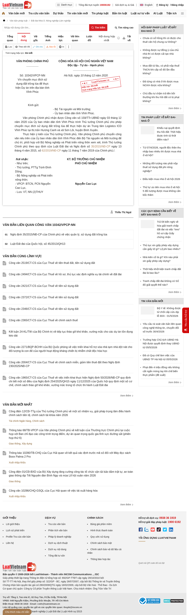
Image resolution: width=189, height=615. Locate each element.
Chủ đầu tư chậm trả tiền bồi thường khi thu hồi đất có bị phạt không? (161, 97)
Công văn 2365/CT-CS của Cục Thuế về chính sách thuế (43, 320)
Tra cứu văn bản (39, 13)
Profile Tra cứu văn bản (18, 536)
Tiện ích (171, 13)
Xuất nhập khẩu (17, 462)
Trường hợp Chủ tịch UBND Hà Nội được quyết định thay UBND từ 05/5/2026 (161, 343)
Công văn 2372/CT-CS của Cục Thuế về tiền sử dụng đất (43, 297)
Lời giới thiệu (13, 524)
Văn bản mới (16, 13)
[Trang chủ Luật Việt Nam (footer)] (19, 570)
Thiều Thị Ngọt (120, 212)
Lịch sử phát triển (15, 530)
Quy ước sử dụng (99, 536)
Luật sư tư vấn (140, 13)
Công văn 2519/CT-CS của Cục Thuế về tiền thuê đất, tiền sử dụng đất (52, 262)
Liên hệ (10, 543)
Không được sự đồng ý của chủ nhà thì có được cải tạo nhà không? (161, 54)
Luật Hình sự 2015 (72, 611)
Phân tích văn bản (57, 530)
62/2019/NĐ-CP (51, 150)
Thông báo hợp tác (100, 559)
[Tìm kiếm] (98, 27)
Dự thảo (58, 13)
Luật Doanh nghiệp (35, 611)
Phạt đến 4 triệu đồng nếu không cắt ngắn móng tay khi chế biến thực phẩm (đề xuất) (161, 371)
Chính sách (38, 421)
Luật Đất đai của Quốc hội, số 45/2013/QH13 (37, 243)
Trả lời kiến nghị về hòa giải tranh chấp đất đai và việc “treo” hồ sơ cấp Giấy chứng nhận (168, 229)
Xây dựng (27, 443)
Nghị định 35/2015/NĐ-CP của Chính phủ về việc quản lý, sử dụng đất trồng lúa (58, 234)
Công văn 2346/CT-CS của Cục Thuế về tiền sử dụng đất (43, 308)
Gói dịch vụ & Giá (124, 5)
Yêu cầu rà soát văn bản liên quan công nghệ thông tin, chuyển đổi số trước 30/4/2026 (162, 327)
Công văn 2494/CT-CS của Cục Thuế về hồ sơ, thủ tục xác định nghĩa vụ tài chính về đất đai (65, 274)
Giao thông (15, 443)
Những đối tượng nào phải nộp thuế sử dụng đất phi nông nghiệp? (160, 167)
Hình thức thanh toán (101, 530)
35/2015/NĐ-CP (100, 146)
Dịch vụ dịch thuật (58, 543)
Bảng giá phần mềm (101, 524)
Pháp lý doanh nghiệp (59, 536)
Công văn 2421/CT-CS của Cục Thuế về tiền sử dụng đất (43, 285)
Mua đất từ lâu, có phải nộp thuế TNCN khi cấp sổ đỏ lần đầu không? (161, 69)
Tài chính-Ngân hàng (20, 421)
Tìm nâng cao (124, 27)
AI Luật (158, 13)
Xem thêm (126, 395)
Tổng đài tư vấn (56, 555)
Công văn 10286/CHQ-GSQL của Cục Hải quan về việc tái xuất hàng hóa (53, 490)
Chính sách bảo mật (101, 543)
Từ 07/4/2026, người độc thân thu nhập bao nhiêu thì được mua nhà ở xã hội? (162, 151)
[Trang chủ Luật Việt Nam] (17, 5)
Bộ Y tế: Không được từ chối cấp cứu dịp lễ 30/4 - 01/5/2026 (169, 312)
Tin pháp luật (100, 13)
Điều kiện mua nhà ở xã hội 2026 (161, 179)
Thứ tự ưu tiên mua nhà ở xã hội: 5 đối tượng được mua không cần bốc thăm (162, 191)
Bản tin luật (119, 13)
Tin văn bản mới (77, 13)
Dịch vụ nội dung (57, 549)
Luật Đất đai (53, 611)
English (146, 5)
